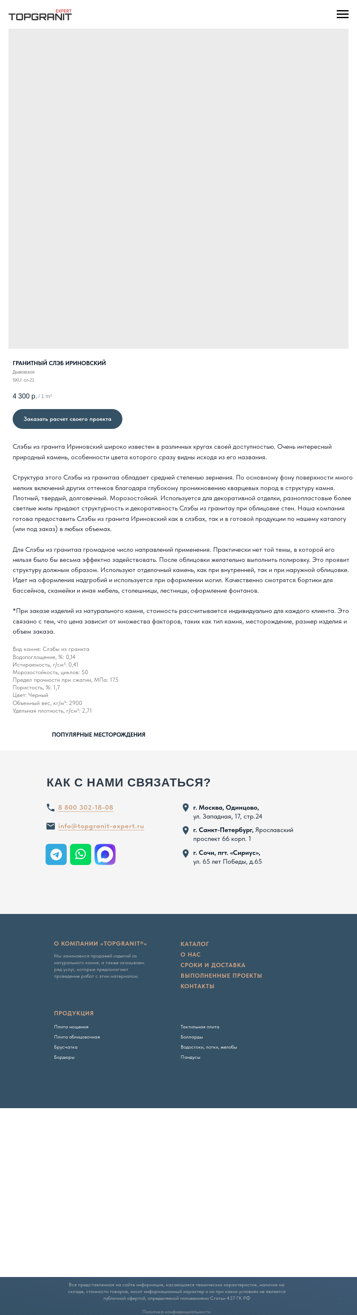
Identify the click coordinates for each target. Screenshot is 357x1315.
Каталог (195, 944)
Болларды (192, 1037)
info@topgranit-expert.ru (101, 826)
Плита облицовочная (77, 1037)
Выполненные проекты (221, 975)
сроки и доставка (213, 965)
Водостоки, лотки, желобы (209, 1047)
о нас (191, 954)
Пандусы (190, 1057)
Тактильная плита (200, 1027)
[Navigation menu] (343, 14)
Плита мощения (71, 1027)
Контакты (198, 986)
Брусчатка (66, 1047)
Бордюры (64, 1057)
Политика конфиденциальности (176, 1312)
